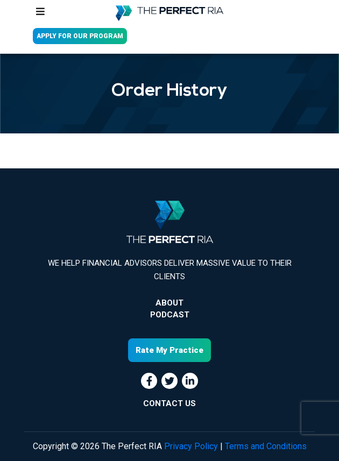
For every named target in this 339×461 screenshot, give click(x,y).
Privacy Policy (191, 446)
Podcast (169, 315)
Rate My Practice (169, 350)
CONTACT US (169, 403)
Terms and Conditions (266, 446)
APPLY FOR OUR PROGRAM (80, 36)
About (169, 303)
